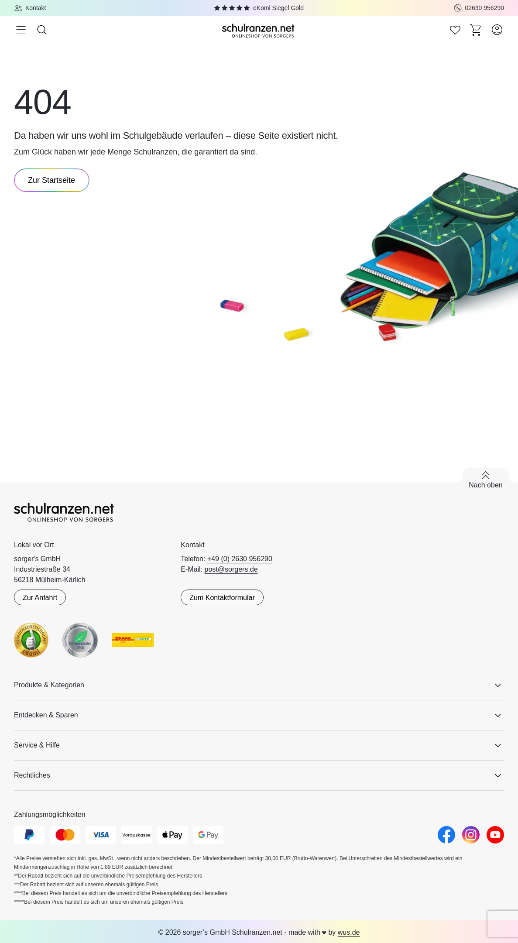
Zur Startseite (51, 180)
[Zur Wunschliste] (455, 30)
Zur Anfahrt (40, 597)
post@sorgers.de (231, 569)
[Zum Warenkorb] (476, 30)
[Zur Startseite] (259, 30)
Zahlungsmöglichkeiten (50, 814)
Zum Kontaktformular (221, 597)
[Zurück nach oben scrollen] (485, 480)
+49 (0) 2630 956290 (239, 558)
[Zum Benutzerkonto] (497, 30)
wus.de (349, 932)
